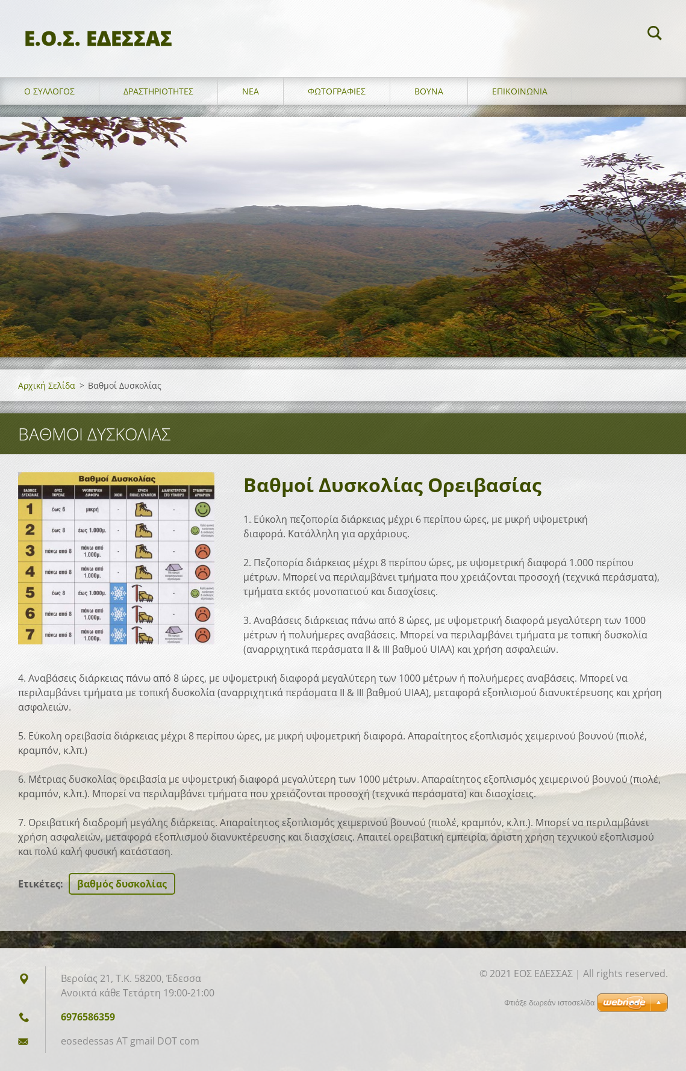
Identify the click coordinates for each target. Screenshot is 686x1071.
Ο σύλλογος (49, 91)
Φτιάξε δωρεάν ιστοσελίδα (549, 1002)
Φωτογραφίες (337, 91)
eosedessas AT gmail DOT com (130, 1041)
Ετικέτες (39, 883)
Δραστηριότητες (158, 91)
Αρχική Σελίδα (46, 385)
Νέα (250, 91)
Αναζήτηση (654, 35)
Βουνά (428, 91)
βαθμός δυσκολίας (122, 883)
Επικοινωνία (519, 91)
